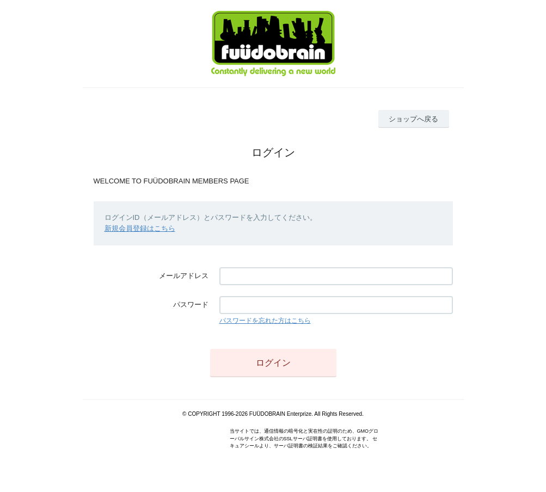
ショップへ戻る (413, 119)
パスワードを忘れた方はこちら (265, 320)
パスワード (190, 304)
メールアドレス (183, 276)
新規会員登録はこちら (140, 228)
